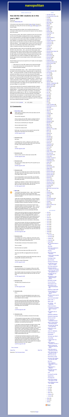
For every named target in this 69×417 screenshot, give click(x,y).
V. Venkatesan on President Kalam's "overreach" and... (53, 308)
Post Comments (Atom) (20, 352)
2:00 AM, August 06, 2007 (20, 148)
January (49, 396)
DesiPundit (49, 54)
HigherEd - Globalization (51, 83)
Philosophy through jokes (53, 316)
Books (48, 28)
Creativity (48, 45)
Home (26, 350)
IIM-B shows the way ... (52, 354)
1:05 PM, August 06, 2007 (20, 262)
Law (47, 115)
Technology (49, 193)
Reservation (49, 176)
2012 (48, 224)
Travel (48, 201)
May (49, 389)
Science (48, 179)
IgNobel (48, 98)
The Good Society (50, 198)
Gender (48, 75)
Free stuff (48, 72)
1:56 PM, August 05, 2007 (20, 133)
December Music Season (52, 51)
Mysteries (48, 133)
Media (48, 125)
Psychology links (51, 377)
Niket (16, 190)
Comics (48, 39)
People (48, 139)
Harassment (49, 78)
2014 (48, 221)
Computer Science (50, 40)
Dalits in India (50, 301)
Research (48, 169)
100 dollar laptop (50, 14)
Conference (49, 42)
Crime (48, 46)
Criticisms (49, 48)
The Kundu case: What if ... (53, 336)
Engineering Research (51, 61)
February (50, 394)
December (50, 234)
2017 (48, 215)
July (49, 385)
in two (31, 25)
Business (48, 31)
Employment (49, 60)
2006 (48, 398)
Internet (48, 107)
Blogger (36, 411)
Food (48, 69)
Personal (48, 141)
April (49, 390)
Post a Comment (14, 347)
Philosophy (49, 145)
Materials (48, 122)
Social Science (50, 183)
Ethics (48, 66)
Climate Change (50, 37)
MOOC (48, 130)
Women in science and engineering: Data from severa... (53, 346)
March (49, 392)
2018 (48, 214)
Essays (48, 64)
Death (48, 49)
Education (49, 58)
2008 (48, 231)
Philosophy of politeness (52, 314)
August (49, 241)
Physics (48, 147)
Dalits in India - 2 (51, 299)
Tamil (48, 190)
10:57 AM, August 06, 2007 (20, 231)
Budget (48, 29)
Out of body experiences (52, 266)
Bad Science (49, 22)
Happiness (49, 77)
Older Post (40, 350)
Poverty (48, 156)
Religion (48, 168)
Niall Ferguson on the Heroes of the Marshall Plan (53, 286)
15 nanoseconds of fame (51, 16)
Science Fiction (50, 180)
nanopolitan (34, 5)
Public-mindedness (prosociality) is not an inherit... (52, 364)
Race (48, 163)
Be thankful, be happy (52, 280)
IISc (47, 101)
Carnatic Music (50, 32)
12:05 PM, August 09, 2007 (20, 343)
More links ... (50, 361)
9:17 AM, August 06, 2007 (20, 186)
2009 (48, 229)
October (49, 238)
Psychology (49, 159)
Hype (48, 95)
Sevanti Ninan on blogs (52, 356)
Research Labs (50, 173)
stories (37, 25)
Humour (48, 93)
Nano (48, 134)
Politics (48, 150)
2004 (48, 401)
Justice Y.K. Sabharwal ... (53, 330)
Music (48, 131)
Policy (48, 148)
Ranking (48, 165)
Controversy (49, 43)
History (48, 87)
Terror (48, 196)
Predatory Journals (50, 157)
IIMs (47, 99)
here (30, 24)
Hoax (48, 89)
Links (49, 372)
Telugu (48, 195)
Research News (50, 174)
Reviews (48, 177)
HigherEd (48, 81)
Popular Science (50, 154)
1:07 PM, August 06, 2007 (20, 276)
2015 (48, 219)
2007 (48, 233)
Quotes (48, 162)
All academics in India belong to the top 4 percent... (52, 277)
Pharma (48, 142)
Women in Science (50, 204)
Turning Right (50, 337)
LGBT (48, 116)
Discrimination (49, 55)
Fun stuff (48, 74)
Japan (48, 110)
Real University (50, 166)
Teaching (48, 192)
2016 (48, 217)
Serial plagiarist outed (52, 283)
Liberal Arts (49, 118)
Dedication (49, 52)
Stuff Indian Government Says (53, 188)
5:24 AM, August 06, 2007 (20, 156)
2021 (48, 212)
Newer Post (12, 350)
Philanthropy (49, 144)
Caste (48, 34)
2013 (48, 222)
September (50, 240)
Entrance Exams (17, 21)
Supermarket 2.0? (51, 332)
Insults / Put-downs (50, 104)
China (48, 36)
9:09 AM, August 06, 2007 (20, 165)
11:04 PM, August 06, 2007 (20, 309)
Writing (48, 206)
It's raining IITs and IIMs (52, 374)
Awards (48, 20)
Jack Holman (49, 109)
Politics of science (50, 151)
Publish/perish (49, 160)
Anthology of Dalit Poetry (53, 261)
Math (48, 124)
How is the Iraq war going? (53, 297)
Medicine (48, 127)
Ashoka (48, 19)
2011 (48, 226)
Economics (49, 57)
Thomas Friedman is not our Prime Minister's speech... (52, 292)
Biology (48, 23)
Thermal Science (50, 199)
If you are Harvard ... (52, 282)
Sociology (49, 185)
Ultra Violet (50, 246)
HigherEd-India (50, 86)
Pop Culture (49, 153)
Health (48, 80)
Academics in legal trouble (53, 289)
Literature (48, 119)
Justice (48, 112)
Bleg (47, 25)
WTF (48, 207)
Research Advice (50, 171)
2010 (48, 228)
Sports (48, 186)
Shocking (50, 250)
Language (49, 113)
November (50, 236)
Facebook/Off (50, 334)
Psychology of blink (51, 258)
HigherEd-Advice (50, 84)
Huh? (48, 92)
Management (49, 121)
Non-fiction (49, 136)
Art (47, 17)
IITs (21, 21)
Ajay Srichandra (51, 259)
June (49, 387)
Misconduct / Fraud (50, 128)
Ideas (48, 96)
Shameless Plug (50, 182)
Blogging (48, 26)
